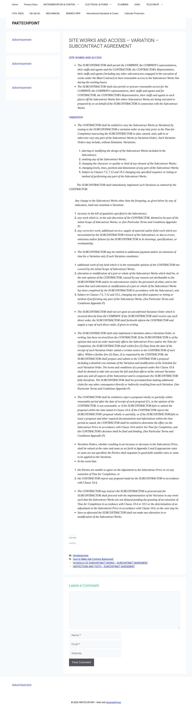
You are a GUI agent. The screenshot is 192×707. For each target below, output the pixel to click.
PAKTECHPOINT (26, 23)
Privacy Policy (31, 4)
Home (15, 4)
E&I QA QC (35, 13)
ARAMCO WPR (73, 13)
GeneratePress (113, 702)
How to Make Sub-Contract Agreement (93, 559)
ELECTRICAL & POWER (100, 4)
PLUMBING (123, 4)
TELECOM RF (156, 4)
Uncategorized (80, 555)
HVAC (137, 4)
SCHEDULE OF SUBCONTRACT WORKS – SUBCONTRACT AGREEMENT (110, 562)
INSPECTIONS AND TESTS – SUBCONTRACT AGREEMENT (104, 566)
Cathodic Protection (134, 13)
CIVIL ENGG (18, 13)
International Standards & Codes (102, 13)
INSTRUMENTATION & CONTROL (63, 4)
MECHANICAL (53, 13)
